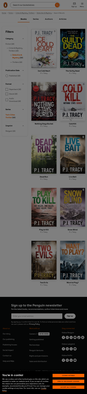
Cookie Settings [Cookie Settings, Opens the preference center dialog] (68, 375)
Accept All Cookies (68, 387)
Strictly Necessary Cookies (68, 381)
